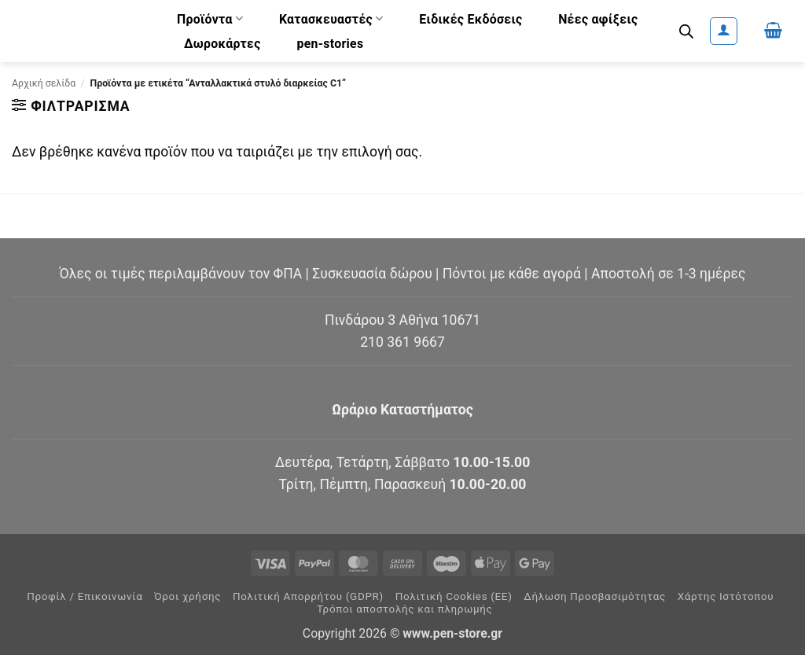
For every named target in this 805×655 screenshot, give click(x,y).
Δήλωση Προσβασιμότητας (595, 596)
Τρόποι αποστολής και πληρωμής (405, 609)
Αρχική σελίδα (43, 83)
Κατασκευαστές (331, 18)
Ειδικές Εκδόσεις (470, 19)
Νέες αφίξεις (598, 19)
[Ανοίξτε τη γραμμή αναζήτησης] (686, 31)
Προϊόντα (210, 18)
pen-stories (329, 43)
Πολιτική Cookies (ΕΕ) (454, 596)
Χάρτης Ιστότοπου (726, 596)
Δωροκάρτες (222, 43)
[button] (723, 31)
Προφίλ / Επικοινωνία (84, 596)
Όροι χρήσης (187, 596)
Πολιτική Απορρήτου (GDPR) (308, 596)
